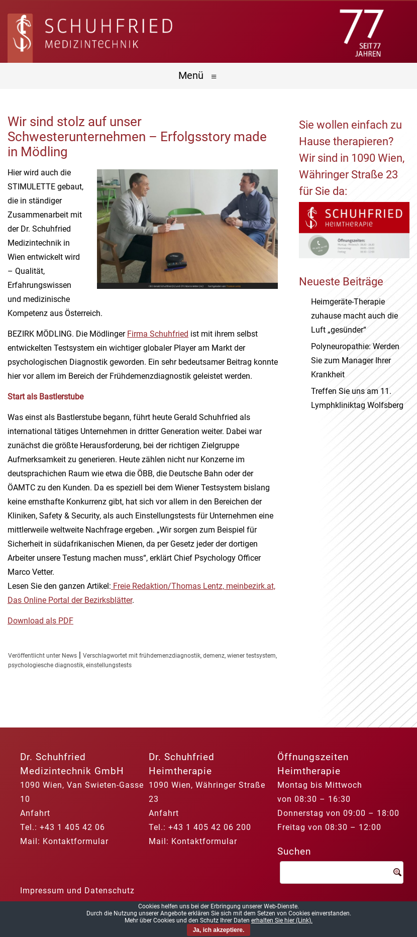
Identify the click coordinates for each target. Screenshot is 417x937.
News (69, 655)
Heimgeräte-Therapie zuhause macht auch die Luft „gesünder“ (354, 316)
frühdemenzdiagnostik (169, 655)
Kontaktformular (76, 841)
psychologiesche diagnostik (45, 665)
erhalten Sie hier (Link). (281, 920)
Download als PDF (40, 621)
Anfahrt (35, 813)
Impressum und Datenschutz (77, 890)
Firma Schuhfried (157, 334)
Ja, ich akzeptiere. (219, 929)
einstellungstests (109, 665)
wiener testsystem (251, 655)
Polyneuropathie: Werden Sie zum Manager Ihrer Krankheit (355, 360)
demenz (214, 655)
